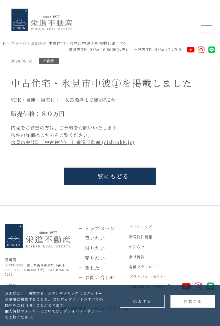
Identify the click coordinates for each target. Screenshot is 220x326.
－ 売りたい (91, 257)
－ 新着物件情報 (138, 236)
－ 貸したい (91, 267)
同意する (193, 301)
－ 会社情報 (134, 257)
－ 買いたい (91, 238)
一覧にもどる (110, 176)
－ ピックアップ (138, 226)
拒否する (142, 301)
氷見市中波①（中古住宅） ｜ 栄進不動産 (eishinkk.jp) (72, 142)
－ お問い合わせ (96, 277)
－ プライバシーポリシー (146, 276)
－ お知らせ (134, 247)
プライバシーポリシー (83, 311)
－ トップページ (96, 228)
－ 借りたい (91, 248)
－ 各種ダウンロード (142, 267)
